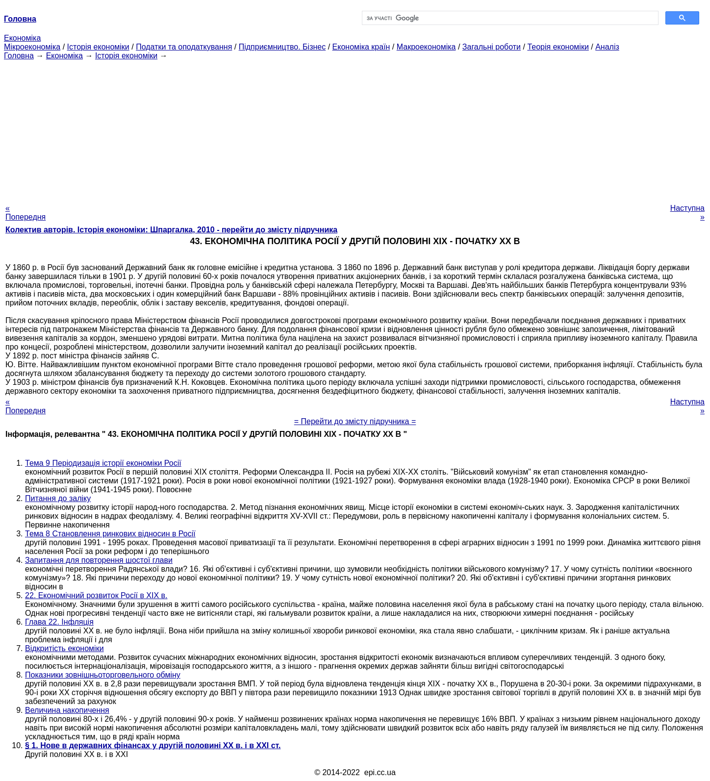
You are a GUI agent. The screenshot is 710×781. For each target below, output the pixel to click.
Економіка (22, 38)
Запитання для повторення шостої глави (99, 560)
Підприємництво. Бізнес (282, 47)
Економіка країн (361, 47)
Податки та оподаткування (184, 47)
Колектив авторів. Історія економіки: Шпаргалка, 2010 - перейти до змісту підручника (171, 230)
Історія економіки (98, 47)
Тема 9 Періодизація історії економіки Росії (103, 463)
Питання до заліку (58, 498)
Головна (19, 55)
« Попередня (25, 212)
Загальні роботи (491, 47)
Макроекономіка (426, 47)
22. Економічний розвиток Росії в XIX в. (96, 595)
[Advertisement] (355, 129)
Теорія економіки (557, 47)
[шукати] (509, 18)
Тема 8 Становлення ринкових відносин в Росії (110, 533)
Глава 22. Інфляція (59, 622)
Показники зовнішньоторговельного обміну (102, 675)
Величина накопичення (67, 710)
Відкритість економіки (64, 648)
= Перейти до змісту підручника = (355, 421)
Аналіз (607, 47)
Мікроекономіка (32, 47)
